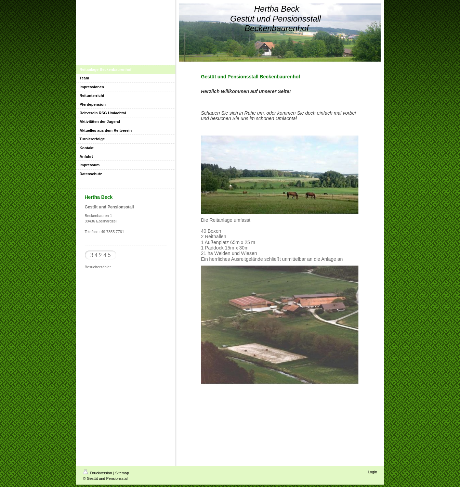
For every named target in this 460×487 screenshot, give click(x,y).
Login (372, 472)
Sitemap (122, 473)
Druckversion (98, 473)
